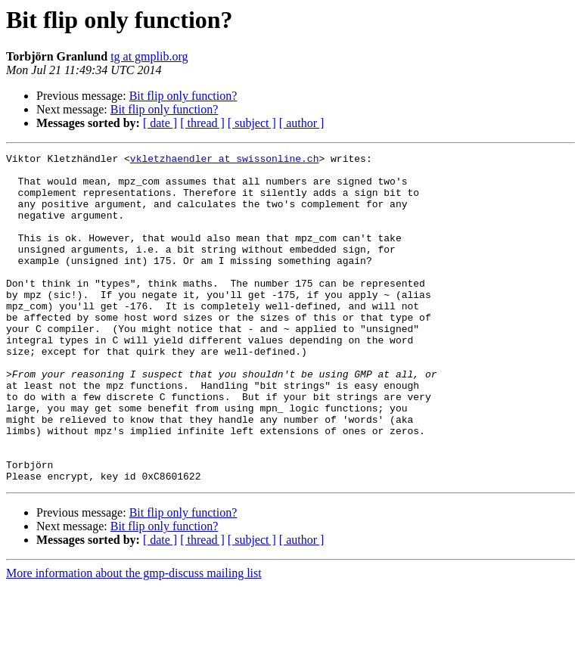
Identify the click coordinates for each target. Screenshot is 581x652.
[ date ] (160, 122)
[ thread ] (202, 122)
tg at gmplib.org (149, 56)
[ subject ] (252, 122)
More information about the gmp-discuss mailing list (134, 638)
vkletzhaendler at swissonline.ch (224, 160)
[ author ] (302, 122)
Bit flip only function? (183, 95)
